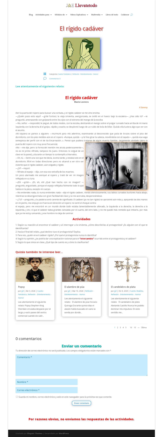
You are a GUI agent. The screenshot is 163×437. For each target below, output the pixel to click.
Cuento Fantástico (64, 74)
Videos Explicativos (78, 15)
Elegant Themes (34, 433)
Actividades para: (42, 15)
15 (135, 327)
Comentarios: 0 (54, 79)
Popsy (21, 286)
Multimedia (95, 15)
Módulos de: (60, 15)
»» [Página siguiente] (138, 327)
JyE (22, 291)
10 (131, 327)
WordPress (64, 433)
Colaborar (125, 15)
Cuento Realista (136, 291)
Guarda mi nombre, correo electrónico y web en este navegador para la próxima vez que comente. (65, 396)
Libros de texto (112, 15)
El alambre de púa (74, 286)
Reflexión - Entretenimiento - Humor (85, 74)
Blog (31, 15)
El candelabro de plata (123, 286)
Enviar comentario (81, 403)
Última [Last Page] (144, 327)
